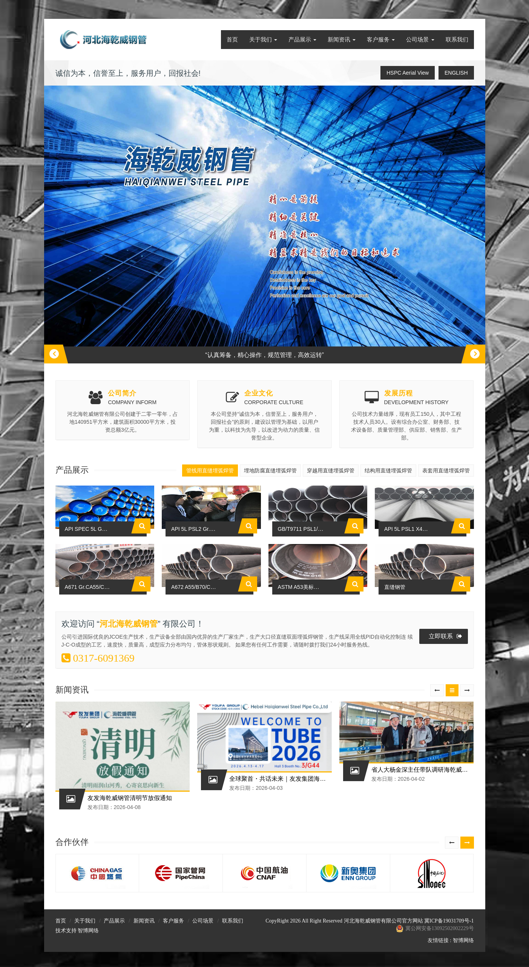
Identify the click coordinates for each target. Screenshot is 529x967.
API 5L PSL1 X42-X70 (412, 559)
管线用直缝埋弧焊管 (210, 470)
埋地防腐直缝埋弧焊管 (270, 470)
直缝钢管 (395, 649)
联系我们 (457, 39)
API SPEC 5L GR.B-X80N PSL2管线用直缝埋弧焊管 (130, 559)
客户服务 (381, 39)
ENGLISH (456, 73)
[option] (264, 224)
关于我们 (263, 39)
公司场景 (420, 39)
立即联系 (445, 698)
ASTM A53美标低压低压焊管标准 (320, 649)
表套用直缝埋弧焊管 (446, 470)
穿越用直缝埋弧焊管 (330, 470)
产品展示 (302, 39)
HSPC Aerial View (407, 73)
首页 (232, 39)
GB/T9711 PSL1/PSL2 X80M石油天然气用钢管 (337, 559)
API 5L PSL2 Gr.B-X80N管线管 (210, 559)
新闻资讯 (342, 39)
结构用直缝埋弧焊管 (388, 470)
